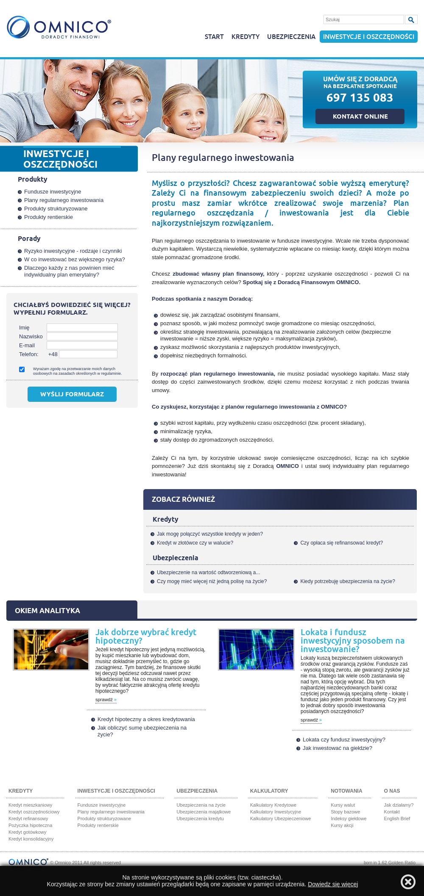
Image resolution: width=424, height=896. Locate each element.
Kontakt (392, 811)
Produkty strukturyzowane (56, 208)
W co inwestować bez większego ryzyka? (74, 259)
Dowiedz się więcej (333, 884)
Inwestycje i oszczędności (368, 37)
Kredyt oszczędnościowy (33, 811)
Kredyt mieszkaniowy (30, 805)
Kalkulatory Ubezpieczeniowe (280, 818)
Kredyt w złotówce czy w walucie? (195, 543)
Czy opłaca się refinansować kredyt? (341, 543)
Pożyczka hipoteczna (30, 825)
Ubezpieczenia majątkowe (204, 811)
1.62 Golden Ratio (397, 862)
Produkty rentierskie (48, 217)
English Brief (397, 818)
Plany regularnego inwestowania (63, 200)
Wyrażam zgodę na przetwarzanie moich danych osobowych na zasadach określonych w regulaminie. (77, 371)
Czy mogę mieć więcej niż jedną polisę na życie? (212, 581)
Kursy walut (343, 805)
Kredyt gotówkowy (27, 832)
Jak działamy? (399, 805)
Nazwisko (31, 336)
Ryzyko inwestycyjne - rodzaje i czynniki (73, 251)
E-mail (27, 345)
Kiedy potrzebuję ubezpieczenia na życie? (347, 581)
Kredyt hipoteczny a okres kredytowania (146, 719)
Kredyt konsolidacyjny (30, 838)
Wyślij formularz (72, 395)
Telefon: (29, 354)
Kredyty (245, 37)
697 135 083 (359, 99)
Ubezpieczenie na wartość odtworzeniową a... (208, 572)
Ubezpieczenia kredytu (200, 818)
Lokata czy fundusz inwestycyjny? (344, 739)
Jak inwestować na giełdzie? (337, 748)
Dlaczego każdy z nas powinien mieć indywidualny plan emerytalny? (69, 271)
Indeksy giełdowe (348, 818)
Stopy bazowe (345, 811)
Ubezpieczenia (291, 37)
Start (214, 37)
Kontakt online (360, 117)
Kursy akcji (342, 825)
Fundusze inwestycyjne (52, 191)
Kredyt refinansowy (28, 818)
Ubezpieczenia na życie (201, 805)
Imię (24, 327)
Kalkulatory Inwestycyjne (275, 811)
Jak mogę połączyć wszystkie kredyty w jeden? (210, 534)
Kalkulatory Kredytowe (273, 805)
